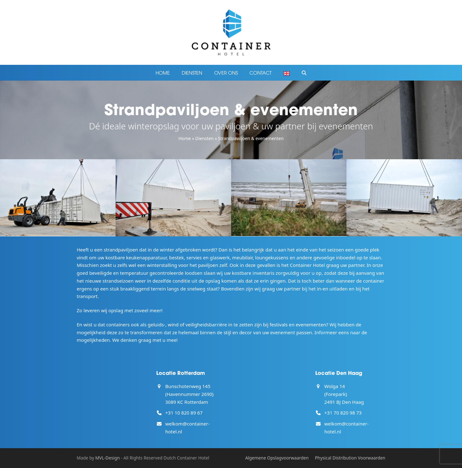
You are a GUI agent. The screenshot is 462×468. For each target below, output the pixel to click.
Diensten (204, 138)
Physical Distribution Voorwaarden (350, 458)
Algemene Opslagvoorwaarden (277, 458)
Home (185, 138)
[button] (304, 73)
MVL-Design (107, 458)
